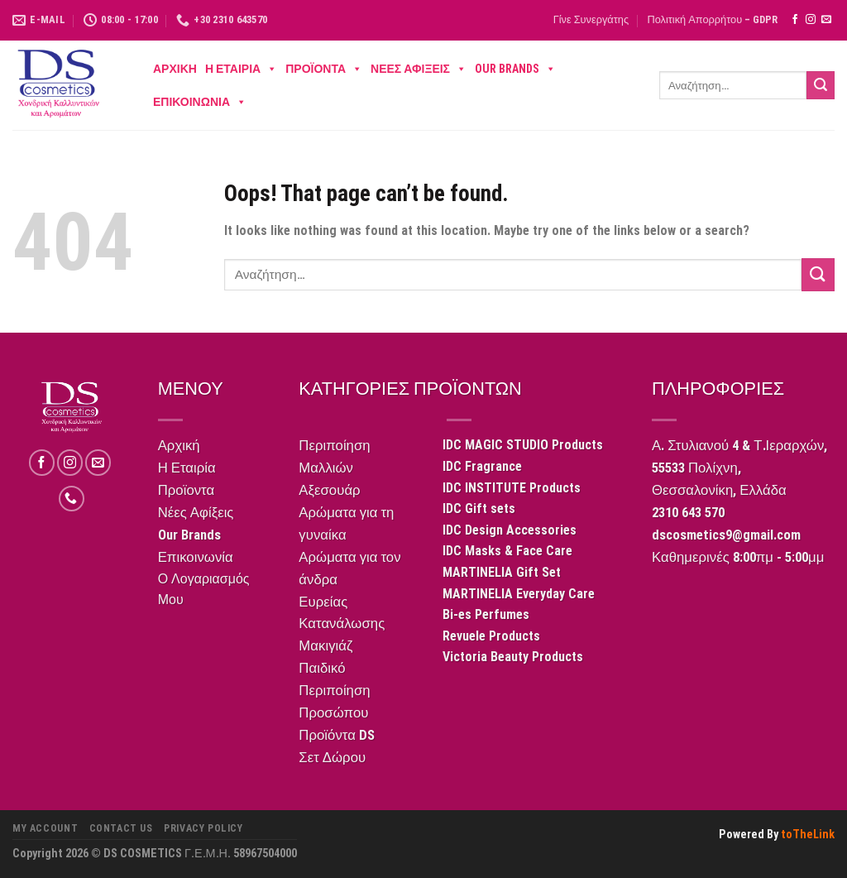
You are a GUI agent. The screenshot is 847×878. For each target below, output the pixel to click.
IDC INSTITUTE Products (512, 488)
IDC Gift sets (479, 508)
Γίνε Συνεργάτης (591, 19)
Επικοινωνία (199, 101)
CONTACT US (121, 828)
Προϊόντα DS (337, 735)
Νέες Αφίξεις (419, 68)
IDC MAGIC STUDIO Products (523, 445)
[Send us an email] (826, 20)
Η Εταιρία (241, 68)
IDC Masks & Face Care (507, 551)
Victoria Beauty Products (513, 656)
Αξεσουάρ (329, 490)
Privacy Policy (203, 828)
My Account (45, 828)
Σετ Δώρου (332, 757)
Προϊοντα (323, 68)
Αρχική (175, 68)
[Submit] (820, 85)
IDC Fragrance (482, 466)
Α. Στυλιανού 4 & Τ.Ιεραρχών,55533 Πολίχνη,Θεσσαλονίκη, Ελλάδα (739, 467)
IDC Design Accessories (510, 530)
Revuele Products (491, 636)
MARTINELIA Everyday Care (519, 594)
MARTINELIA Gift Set (502, 572)
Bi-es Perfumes (486, 614)
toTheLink (808, 835)
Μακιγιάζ (325, 645)
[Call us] (71, 498)
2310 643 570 (688, 512)
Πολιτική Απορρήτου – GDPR (712, 19)
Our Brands (515, 68)
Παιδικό (322, 668)
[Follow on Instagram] (811, 20)
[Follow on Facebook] (795, 20)
